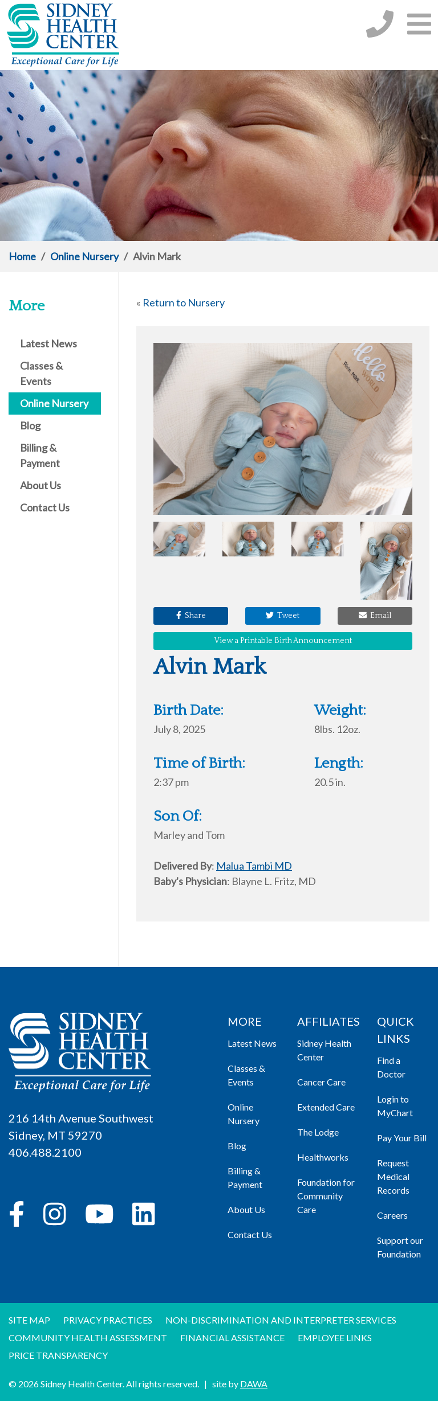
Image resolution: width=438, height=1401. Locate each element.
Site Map (29, 1319)
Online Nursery (84, 256)
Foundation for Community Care (326, 1196)
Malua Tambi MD (254, 865)
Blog (237, 1145)
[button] (419, 23)
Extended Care (326, 1106)
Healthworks (322, 1157)
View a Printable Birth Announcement (283, 640)
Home (22, 256)
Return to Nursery (184, 302)
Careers (392, 1215)
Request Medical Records (393, 1176)
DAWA (253, 1383)
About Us (246, 1209)
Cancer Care (321, 1081)
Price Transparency (58, 1355)
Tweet (282, 615)
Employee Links (335, 1337)
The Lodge (318, 1131)
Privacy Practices (107, 1319)
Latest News (252, 1043)
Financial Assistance (232, 1337)
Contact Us (250, 1234)
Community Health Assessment (88, 1337)
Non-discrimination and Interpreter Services (280, 1319)
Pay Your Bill (402, 1137)
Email (375, 615)
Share (191, 615)
